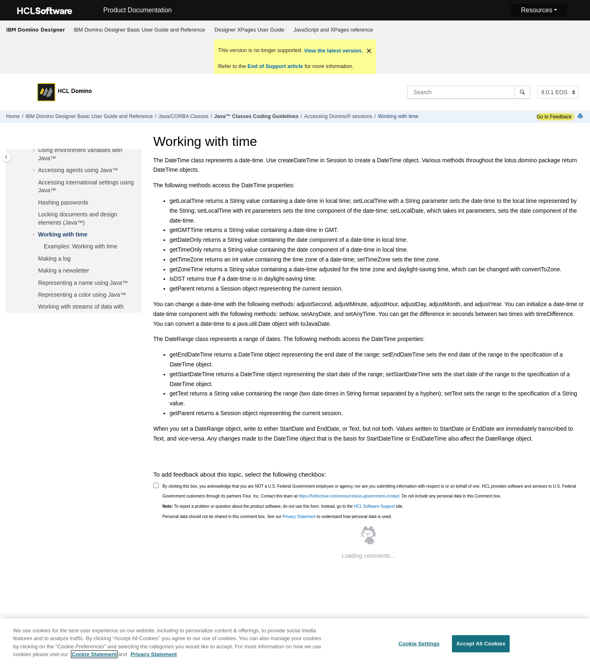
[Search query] (468, 92)
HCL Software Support (374, 506)
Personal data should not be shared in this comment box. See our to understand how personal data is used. (277, 516)
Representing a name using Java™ (83, 282)
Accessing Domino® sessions (338, 116)
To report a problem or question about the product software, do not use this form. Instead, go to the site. (283, 506)
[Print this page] (581, 116)
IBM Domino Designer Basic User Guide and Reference (139, 30)
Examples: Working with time (80, 246)
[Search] (522, 92)
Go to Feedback (554, 117)
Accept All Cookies (481, 648)
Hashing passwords (63, 202)
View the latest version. (332, 51)
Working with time (398, 116)
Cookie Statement (94, 659)
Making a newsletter (63, 270)
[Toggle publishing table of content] (6, 157)
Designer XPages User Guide (249, 30)
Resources (536, 10)
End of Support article (275, 66)
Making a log (54, 258)
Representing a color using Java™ (82, 294)
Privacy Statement (298, 516)
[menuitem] (139, 30)
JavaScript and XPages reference (333, 30)
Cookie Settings (419, 648)
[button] (35, 150)
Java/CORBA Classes (183, 116)
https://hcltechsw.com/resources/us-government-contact (348, 496)
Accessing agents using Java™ (78, 170)
